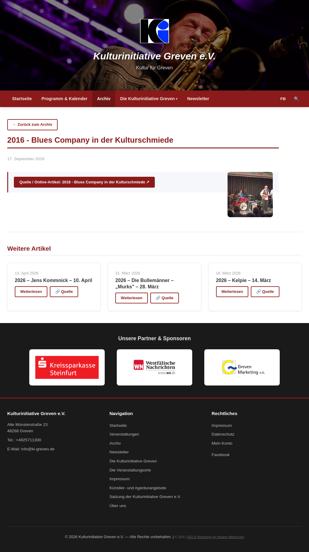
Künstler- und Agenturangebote (138, 488)
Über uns (118, 505)
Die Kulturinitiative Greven (147, 98)
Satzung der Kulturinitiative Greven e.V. (145, 496)
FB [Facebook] (283, 99)
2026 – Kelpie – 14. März (243, 280)
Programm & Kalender (65, 98)
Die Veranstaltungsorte (130, 470)
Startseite (22, 98)
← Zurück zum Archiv (32, 124)
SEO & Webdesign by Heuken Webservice (215, 537)
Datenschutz (223, 434)
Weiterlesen (31, 291)
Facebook (221, 454)
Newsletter (198, 98)
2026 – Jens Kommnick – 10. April (53, 280)
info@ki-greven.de (38, 449)
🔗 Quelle (64, 291)
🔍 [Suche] (296, 99)
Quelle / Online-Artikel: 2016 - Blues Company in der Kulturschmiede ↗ (84, 182)
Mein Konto (222, 443)
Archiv (104, 98)
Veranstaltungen (124, 434)
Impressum (120, 479)
